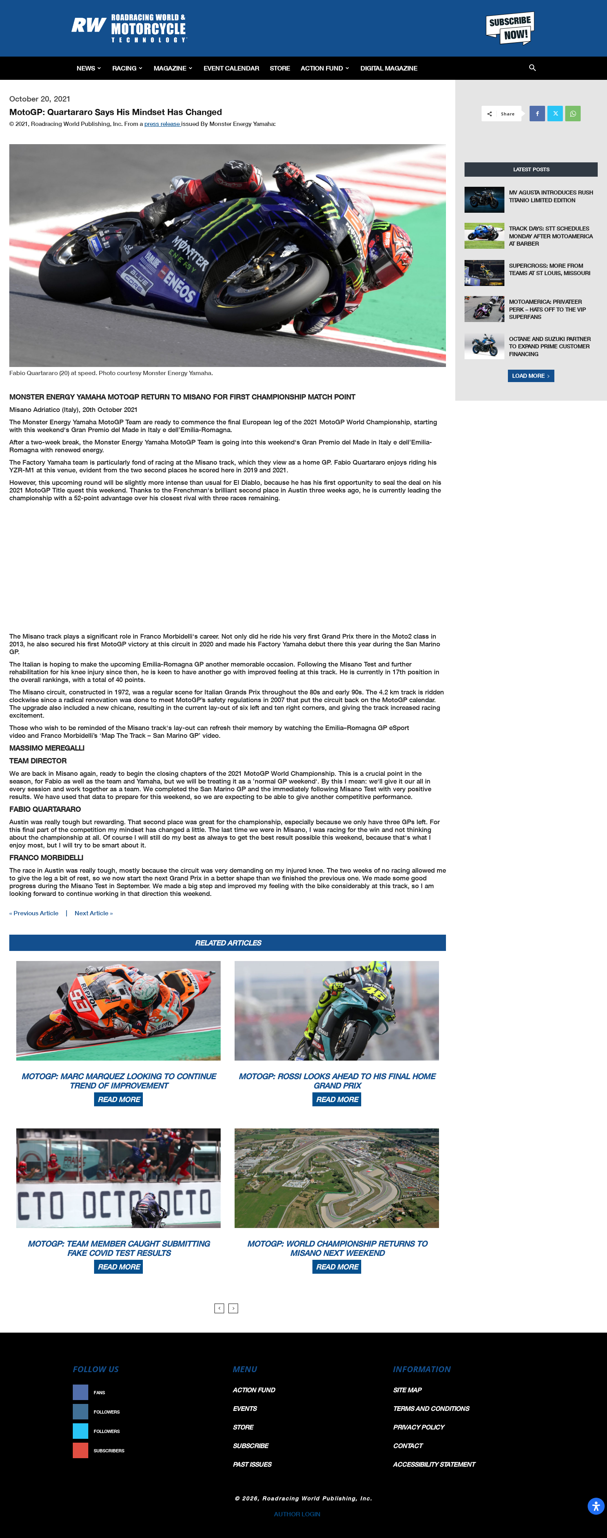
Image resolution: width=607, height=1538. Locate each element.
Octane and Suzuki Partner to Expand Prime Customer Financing (550, 346)
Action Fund (325, 68)
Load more (531, 375)
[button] (532, 68)
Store (280, 68)
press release (162, 123)
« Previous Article (33, 912)
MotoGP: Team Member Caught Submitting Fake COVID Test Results (118, 1248)
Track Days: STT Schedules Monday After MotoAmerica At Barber (551, 236)
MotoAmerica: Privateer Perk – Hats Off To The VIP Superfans (547, 309)
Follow (205, 1411)
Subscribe (201, 1450)
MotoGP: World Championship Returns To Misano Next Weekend (337, 1248)
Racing (127, 68)
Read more (118, 1099)
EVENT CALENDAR (231, 68)
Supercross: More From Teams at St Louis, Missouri (549, 269)
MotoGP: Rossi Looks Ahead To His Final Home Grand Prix (336, 1080)
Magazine (173, 68)
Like (209, 1392)
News (89, 68)
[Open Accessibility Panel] (596, 1506)
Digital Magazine (388, 68)
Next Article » (94, 912)
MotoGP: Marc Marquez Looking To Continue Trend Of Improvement (118, 1080)
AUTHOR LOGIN (297, 1513)
